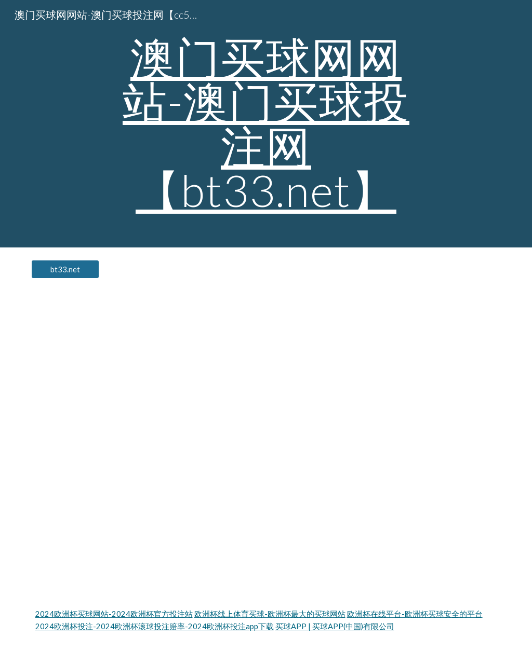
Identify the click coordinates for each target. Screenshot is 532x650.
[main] (265, 123)
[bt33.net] (65, 269)
